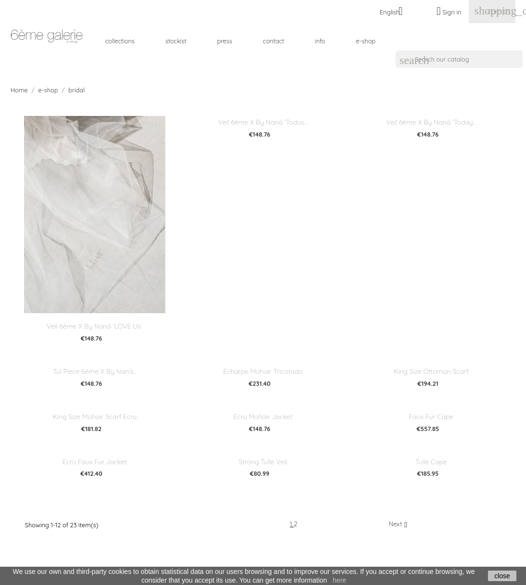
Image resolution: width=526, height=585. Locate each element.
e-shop (366, 41)
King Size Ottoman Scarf (431, 371)
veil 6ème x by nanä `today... (431, 122)
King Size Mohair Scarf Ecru (94, 416)
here (339, 580)
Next (399, 524)
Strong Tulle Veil (263, 462)
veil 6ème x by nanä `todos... (263, 122)
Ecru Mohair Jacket (263, 416)
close (502, 576)
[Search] (459, 59)
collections (120, 41)
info (320, 41)
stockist (176, 41)
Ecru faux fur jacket (95, 462)
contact (273, 41)
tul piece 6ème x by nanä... (94, 371)
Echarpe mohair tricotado (263, 371)
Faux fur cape (431, 416)
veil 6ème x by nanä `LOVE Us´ (95, 326)
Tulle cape (431, 462)
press (224, 41)
